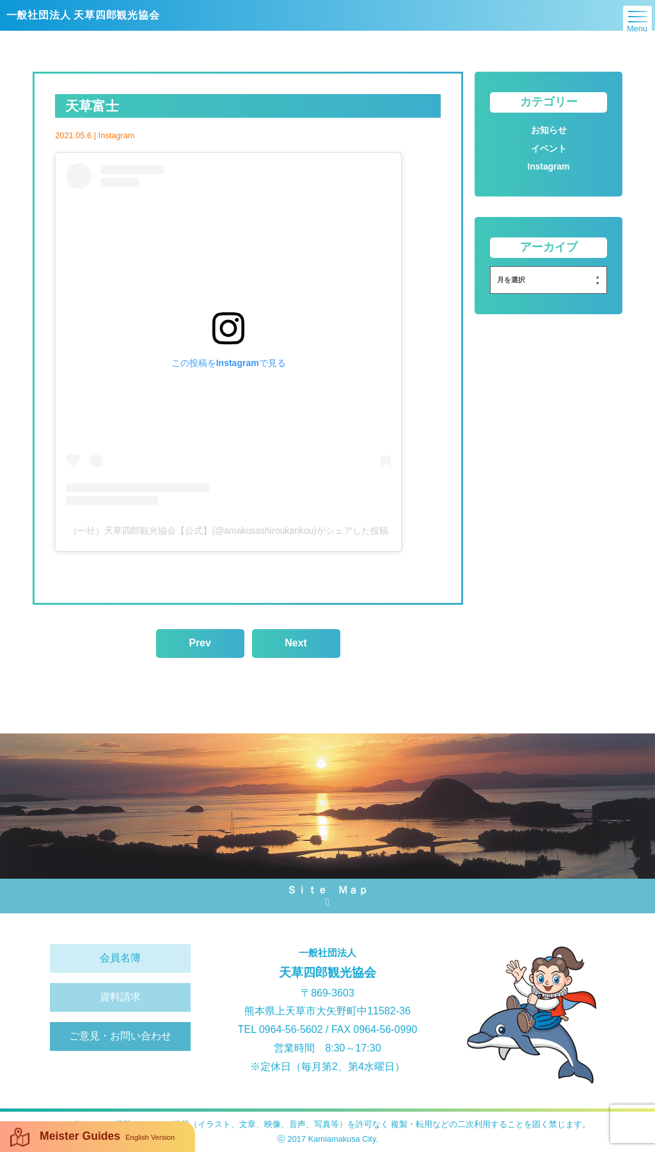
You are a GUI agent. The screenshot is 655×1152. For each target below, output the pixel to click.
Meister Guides (92, 1137)
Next (296, 642)
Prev (200, 642)
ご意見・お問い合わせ (120, 1035)
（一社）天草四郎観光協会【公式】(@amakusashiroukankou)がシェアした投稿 (228, 530)
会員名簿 (120, 957)
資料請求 (120, 996)
